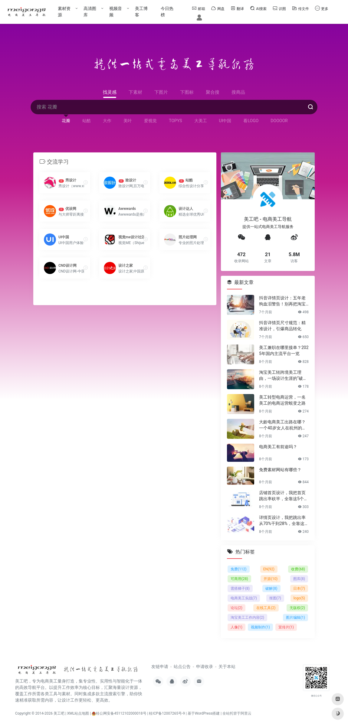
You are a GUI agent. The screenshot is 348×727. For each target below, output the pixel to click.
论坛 (236, 607)
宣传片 (286, 627)
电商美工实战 (244, 598)
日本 (299, 588)
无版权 (297, 607)
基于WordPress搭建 (204, 713)
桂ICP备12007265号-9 (167, 713)
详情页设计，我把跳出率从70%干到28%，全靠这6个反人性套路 (283, 520)
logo (299, 598)
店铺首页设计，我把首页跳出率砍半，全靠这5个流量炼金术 (283, 495)
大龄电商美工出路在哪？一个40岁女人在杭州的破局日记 (282, 425)
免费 (239, 569)
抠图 (275, 598)
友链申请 (159, 666)
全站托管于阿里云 (236, 713)
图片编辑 (295, 617)
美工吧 (59, 713)
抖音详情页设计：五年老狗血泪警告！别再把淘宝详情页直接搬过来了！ (282, 301)
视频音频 (115, 11)
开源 (270, 578)
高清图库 (90, 11)
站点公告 (182, 666)
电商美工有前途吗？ (278, 446)
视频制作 (260, 627)
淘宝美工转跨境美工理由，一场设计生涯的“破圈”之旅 (284, 375)
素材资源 (64, 11)
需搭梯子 (240, 588)
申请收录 (204, 666)
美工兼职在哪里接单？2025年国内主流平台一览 (284, 350)
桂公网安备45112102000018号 (119, 713)
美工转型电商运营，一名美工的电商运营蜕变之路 (282, 399)
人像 (236, 627)
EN (268, 569)
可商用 (239, 578)
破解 (271, 588)
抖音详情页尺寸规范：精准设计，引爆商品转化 (282, 325)
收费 (298, 569)
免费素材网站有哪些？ (280, 469)
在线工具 (265, 607)
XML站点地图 (78, 713)
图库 (299, 578)
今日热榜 (167, 11)
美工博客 (141, 11)
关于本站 (226, 666)
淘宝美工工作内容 (247, 617)
